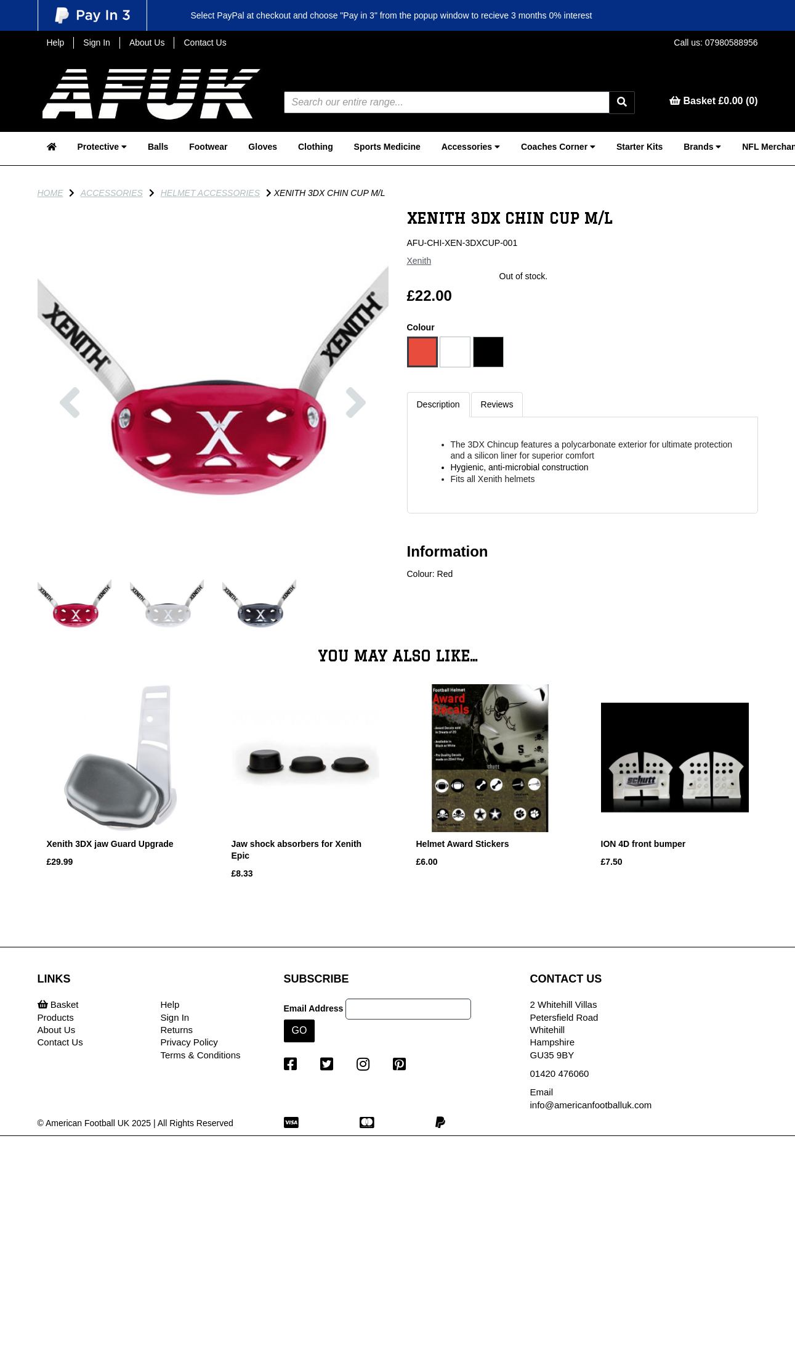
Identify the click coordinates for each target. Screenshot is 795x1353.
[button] (70, 466)
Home (50, 193)
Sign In (96, 42)
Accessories (471, 147)
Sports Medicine (387, 147)
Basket (58, 1004)
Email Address (314, 1008)
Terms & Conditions (201, 1055)
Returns (177, 1029)
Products (56, 1017)
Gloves (262, 147)
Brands (702, 147)
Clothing (315, 147)
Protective (102, 147)
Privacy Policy (189, 1042)
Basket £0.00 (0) (713, 101)
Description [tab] (438, 404)
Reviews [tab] (497, 404)
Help (56, 42)
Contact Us (205, 42)
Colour (421, 327)
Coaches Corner (558, 147)
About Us (147, 42)
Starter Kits (639, 147)
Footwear (208, 147)
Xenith (419, 261)
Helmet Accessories (210, 193)
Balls (158, 147)
